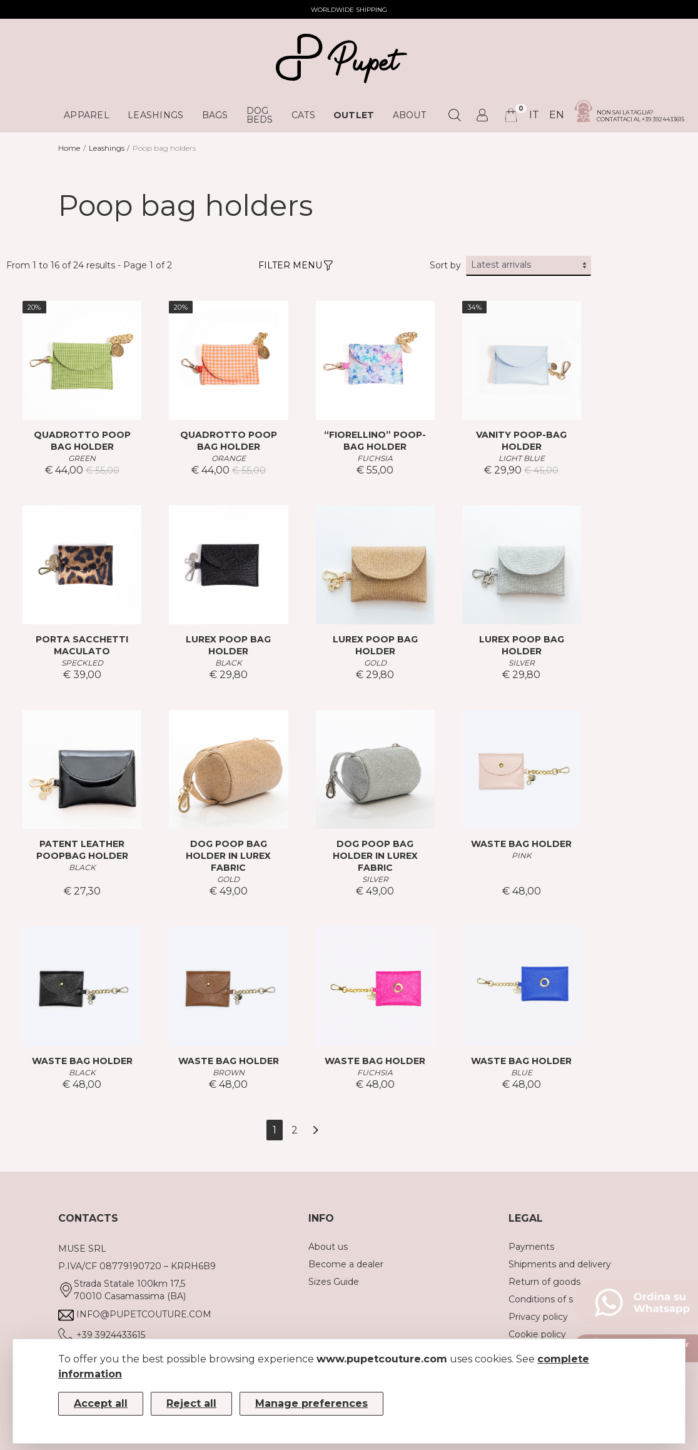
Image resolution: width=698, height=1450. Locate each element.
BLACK (228, 662)
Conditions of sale (546, 1299)
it (534, 115)
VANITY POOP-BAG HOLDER (521, 440)
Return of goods (544, 1281)
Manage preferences (311, 1403)
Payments (531, 1246)
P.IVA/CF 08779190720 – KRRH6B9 (137, 1266)
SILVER (521, 662)
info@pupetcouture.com (143, 1314)
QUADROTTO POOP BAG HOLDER (82, 440)
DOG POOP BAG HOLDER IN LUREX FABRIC (228, 855)
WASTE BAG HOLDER (521, 843)
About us (328, 1246)
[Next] (315, 1130)
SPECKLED (82, 662)
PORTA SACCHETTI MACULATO (82, 645)
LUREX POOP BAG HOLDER (228, 645)
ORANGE (228, 458)
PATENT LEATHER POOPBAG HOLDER (82, 849)
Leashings (106, 148)
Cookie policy (537, 1334)
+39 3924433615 (110, 1335)
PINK (522, 855)
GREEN (82, 458)
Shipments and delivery (559, 1264)
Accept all (101, 1403)
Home (69, 148)
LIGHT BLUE (521, 458)
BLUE (521, 1072)
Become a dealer (345, 1264)
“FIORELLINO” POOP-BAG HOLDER (375, 440)
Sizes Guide (333, 1281)
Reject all (191, 1403)
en (556, 115)
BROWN (229, 1072)
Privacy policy (538, 1316)
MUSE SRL (82, 1248)
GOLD (375, 662)
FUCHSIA (375, 458)
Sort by (445, 265)
